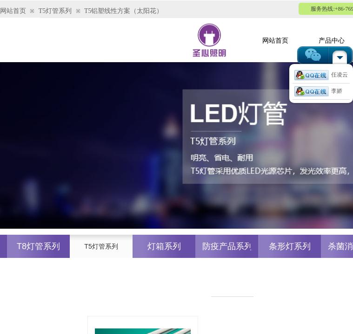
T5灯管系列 (55, 10)
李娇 (318, 91)
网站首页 (13, 10)
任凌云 (321, 74)
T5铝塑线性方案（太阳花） (123, 10)
